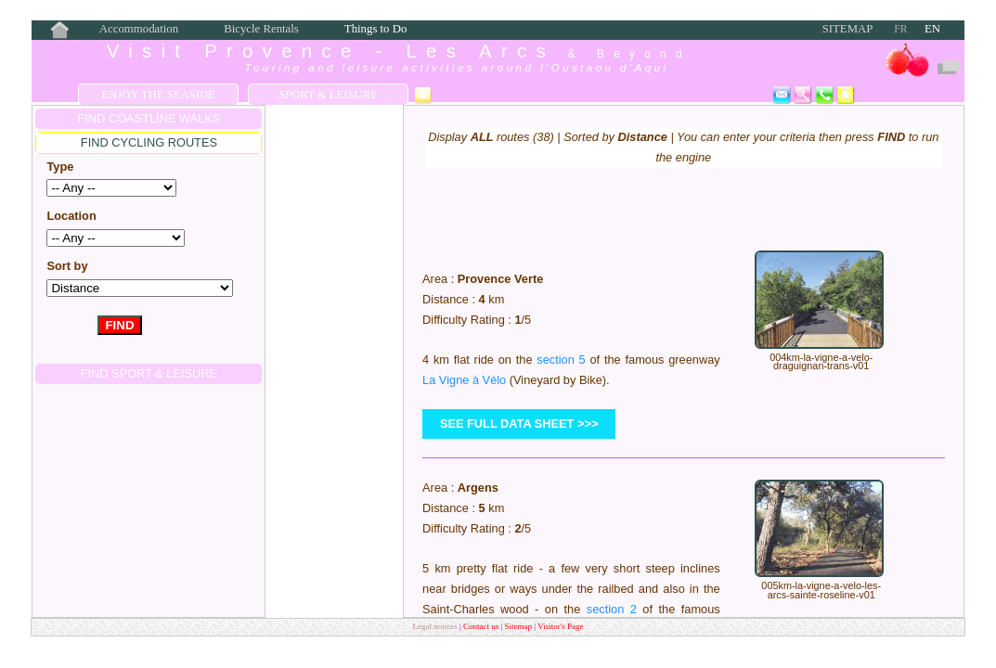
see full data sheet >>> (519, 423)
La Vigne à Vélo (464, 380)
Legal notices (435, 626)
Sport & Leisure (328, 94)
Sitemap (847, 28)
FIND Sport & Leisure (149, 373)
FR (900, 28)
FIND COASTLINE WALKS (149, 118)
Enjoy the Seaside (157, 94)
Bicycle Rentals (261, 28)
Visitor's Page (560, 626)
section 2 (612, 609)
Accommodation (138, 28)
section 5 (561, 359)
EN (932, 28)
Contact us (482, 626)
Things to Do (375, 28)
